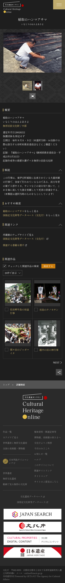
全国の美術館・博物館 (14, 448)
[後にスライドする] (57, 362)
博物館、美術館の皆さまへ (47, 437)
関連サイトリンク (43, 470)
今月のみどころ (42, 448)
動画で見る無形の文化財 (15, 484)
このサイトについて (44, 465)
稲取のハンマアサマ (13, 211)
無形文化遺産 (9, 478)
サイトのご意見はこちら (46, 481)
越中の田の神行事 (48, 350)
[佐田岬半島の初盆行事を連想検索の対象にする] (6, 309)
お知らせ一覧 (41, 454)
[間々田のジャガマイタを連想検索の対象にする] (6, 349)
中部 (24, 125)
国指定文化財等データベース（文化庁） (24, 215)
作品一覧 (7, 431)
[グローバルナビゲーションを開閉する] (59, 4)
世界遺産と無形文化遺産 (15, 442)
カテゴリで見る (10, 437)
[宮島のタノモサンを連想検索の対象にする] (36, 309)
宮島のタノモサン (48, 309)
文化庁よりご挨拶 (43, 442)
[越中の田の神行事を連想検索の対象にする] (36, 350)
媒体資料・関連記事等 (45, 431)
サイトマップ (41, 476)
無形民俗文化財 (11, 125)
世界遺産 (7, 473)
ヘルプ (37, 459)
